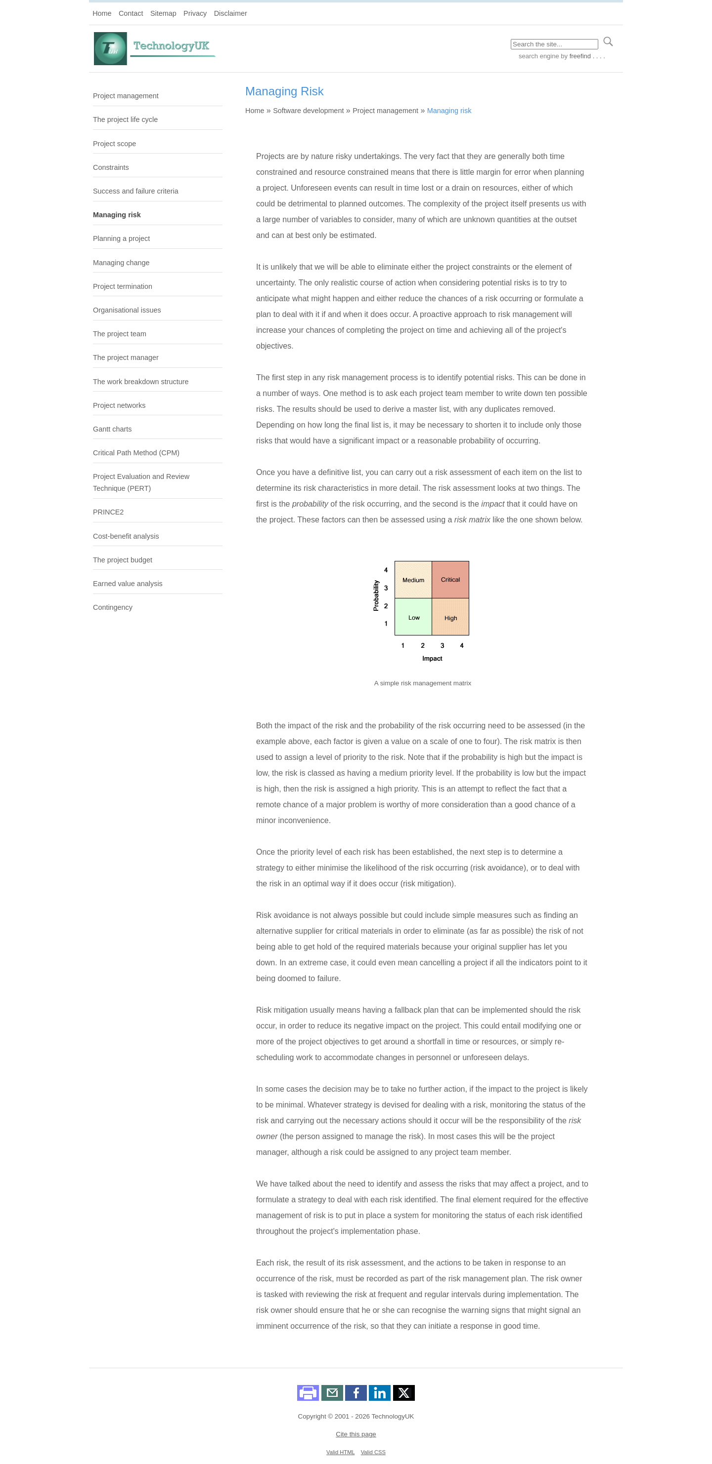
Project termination (122, 286)
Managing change (121, 263)
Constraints (111, 167)
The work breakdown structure (141, 382)
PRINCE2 (108, 512)
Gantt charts (112, 429)
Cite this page (356, 1434)
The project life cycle (125, 119)
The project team (119, 334)
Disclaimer (230, 13)
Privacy (195, 13)
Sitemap (163, 13)
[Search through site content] (554, 44)
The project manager (126, 357)
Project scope (114, 144)
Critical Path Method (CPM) (136, 453)
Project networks (119, 405)
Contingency (113, 607)
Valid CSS (373, 1452)
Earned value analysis (128, 584)
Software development (308, 111)
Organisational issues (127, 310)
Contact (131, 13)
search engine (539, 56)
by (582, 56)
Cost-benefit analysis (126, 536)
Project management (126, 96)
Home (101, 13)
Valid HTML (340, 1452)
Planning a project (121, 238)
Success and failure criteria (135, 191)
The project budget (122, 560)
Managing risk (117, 215)
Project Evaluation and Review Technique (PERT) (141, 482)
